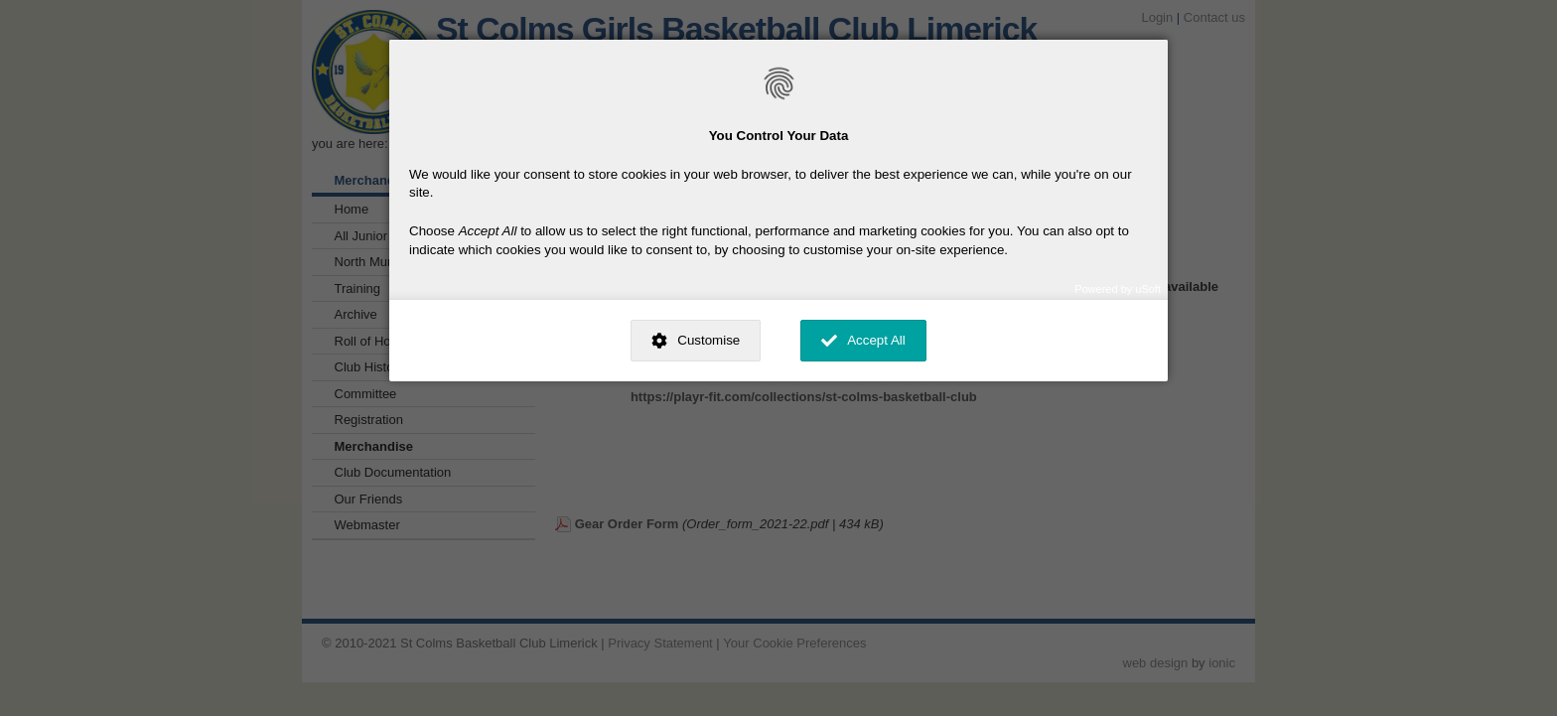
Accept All (876, 340)
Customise (708, 340)
